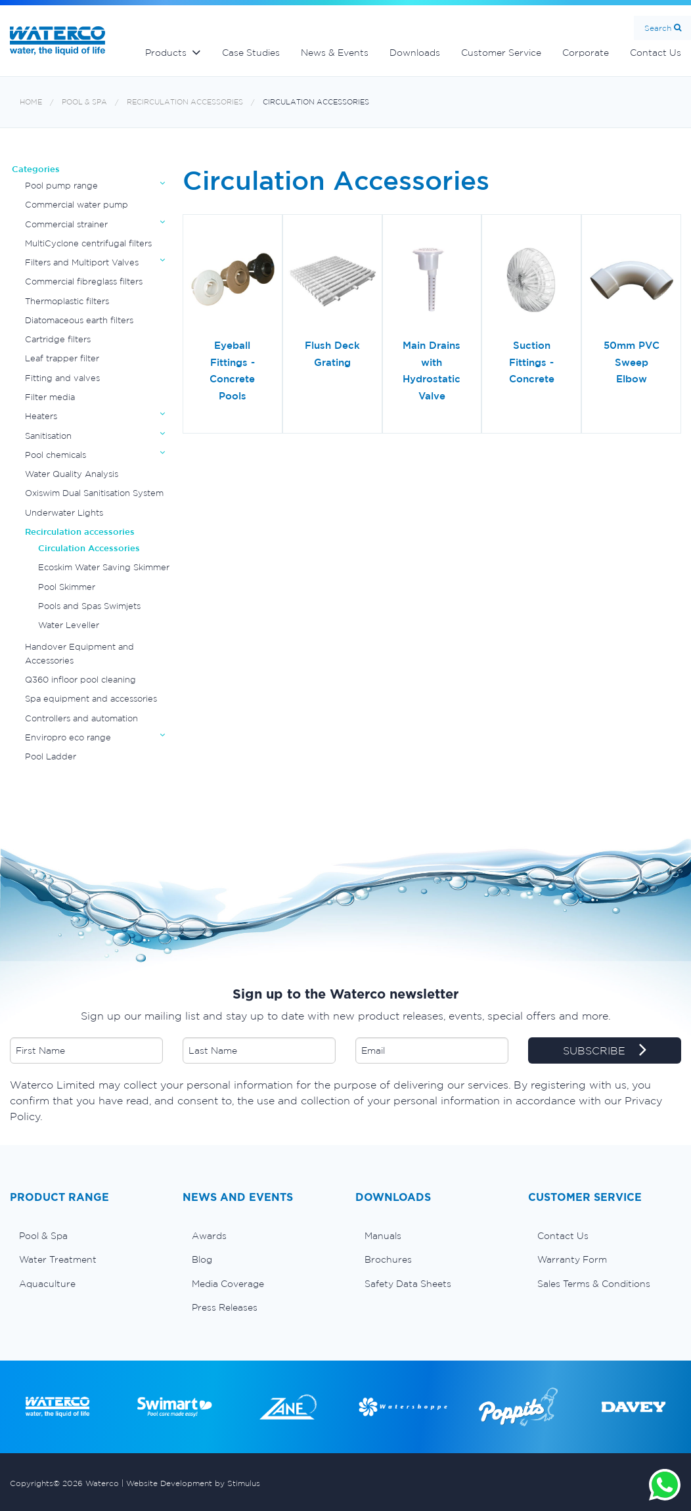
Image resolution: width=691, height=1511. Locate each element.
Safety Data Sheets (408, 1283)
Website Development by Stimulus (193, 1483)
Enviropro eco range (68, 737)
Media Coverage (228, 1283)
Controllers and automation (81, 718)
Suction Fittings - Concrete (531, 362)
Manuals (383, 1235)
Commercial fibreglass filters (84, 281)
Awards (209, 1235)
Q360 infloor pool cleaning (80, 680)
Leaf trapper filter (62, 358)
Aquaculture (47, 1283)
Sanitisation (48, 436)
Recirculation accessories (185, 102)
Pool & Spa (84, 102)
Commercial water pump (76, 205)
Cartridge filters (58, 339)
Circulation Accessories (316, 102)
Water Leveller (68, 625)
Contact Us (563, 1235)
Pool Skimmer (66, 587)
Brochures (388, 1259)
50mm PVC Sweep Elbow (631, 362)
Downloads (415, 52)
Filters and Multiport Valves (82, 262)
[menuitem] (86, 1236)
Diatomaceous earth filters (79, 320)
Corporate (585, 52)
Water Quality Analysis (71, 474)
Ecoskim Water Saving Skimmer (103, 567)
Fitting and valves (62, 378)
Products (166, 52)
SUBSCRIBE (604, 1051)
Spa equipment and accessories (91, 699)
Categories (36, 169)
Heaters (41, 416)
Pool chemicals (55, 455)
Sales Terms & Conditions (593, 1283)
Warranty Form (572, 1259)
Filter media (50, 397)
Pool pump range (61, 186)
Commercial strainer (66, 224)
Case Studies (251, 52)
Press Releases (224, 1307)
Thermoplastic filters (67, 301)
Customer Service (501, 52)
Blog (202, 1259)
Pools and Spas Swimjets (89, 606)
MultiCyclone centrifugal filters (88, 243)
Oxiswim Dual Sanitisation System (94, 493)
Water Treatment (58, 1259)
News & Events (334, 52)
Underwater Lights (64, 513)
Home (31, 102)
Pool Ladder (50, 756)
